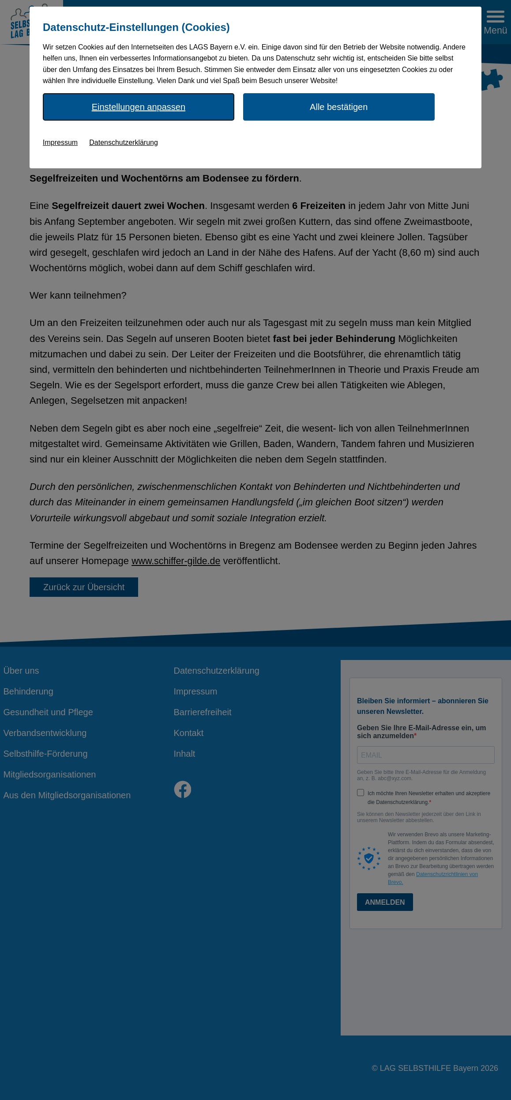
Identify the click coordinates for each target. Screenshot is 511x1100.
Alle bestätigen (339, 107)
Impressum (60, 142)
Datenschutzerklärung (123, 142)
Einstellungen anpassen (138, 107)
